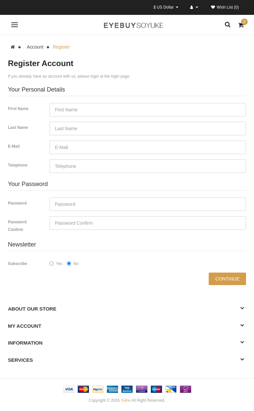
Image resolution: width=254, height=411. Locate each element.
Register (61, 47)
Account (35, 47)
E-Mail (14, 146)
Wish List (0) (225, 7)
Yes (56, 263)
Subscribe (17, 263)
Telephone (17, 165)
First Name (18, 108)
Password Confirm (17, 226)
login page (120, 76)
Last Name (18, 127)
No (72, 263)
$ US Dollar (165, 7)
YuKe (125, 400)
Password (17, 203)
